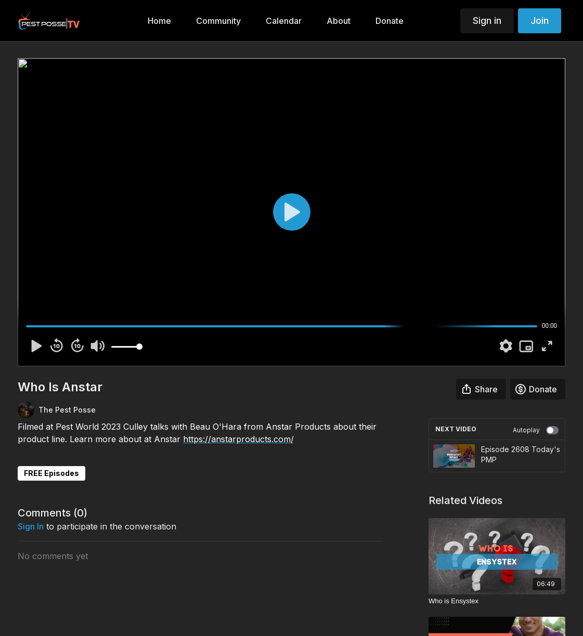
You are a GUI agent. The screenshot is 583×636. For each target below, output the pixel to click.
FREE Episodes (51, 473)
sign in (31, 526)
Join (539, 20)
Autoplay (536, 430)
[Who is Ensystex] (497, 601)
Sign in (487, 20)
